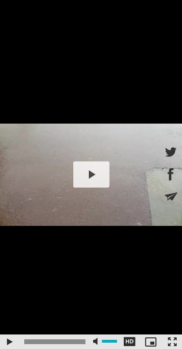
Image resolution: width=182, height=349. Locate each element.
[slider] (54, 341)
